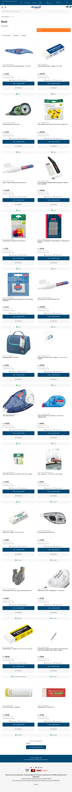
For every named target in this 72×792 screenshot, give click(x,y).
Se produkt (18, 88)
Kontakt (36, 784)
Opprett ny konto (59, 2)
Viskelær (24, 35)
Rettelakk (15, 35)
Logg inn (67, 2)
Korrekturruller (6, 35)
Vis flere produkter (36, 747)
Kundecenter (27, 2)
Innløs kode (40, 2)
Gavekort (35, 2)
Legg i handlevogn (18, 83)
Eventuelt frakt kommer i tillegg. (8, 77)
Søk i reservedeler (49, 2)
